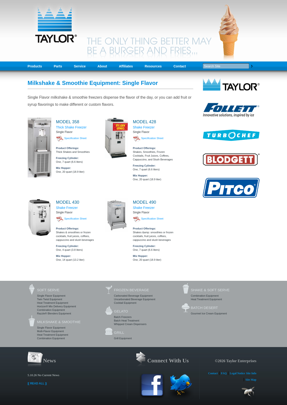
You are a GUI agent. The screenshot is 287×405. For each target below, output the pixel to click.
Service (80, 66)
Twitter (181, 387)
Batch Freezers (123, 317)
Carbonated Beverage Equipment (133, 295)
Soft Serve (48, 290)
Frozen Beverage (131, 290)
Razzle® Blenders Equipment (54, 313)
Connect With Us (168, 360)
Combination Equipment (51, 309)
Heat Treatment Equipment (52, 302)
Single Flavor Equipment (51, 295)
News (49, 360)
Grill (119, 332)
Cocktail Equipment (125, 302)
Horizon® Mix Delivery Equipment (56, 306)
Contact (179, 66)
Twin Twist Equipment (49, 299)
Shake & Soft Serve (210, 290)
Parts (58, 66)
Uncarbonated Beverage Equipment (134, 299)
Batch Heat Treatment (126, 320)
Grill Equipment (123, 338)
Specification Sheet (75, 138)
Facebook (152, 387)
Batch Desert (204, 308)
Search (252, 66)
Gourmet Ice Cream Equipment (209, 313)
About (102, 66)
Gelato (121, 311)
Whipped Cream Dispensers (130, 324)
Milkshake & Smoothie (59, 322)
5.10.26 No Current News (43, 375)
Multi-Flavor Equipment (50, 331)
